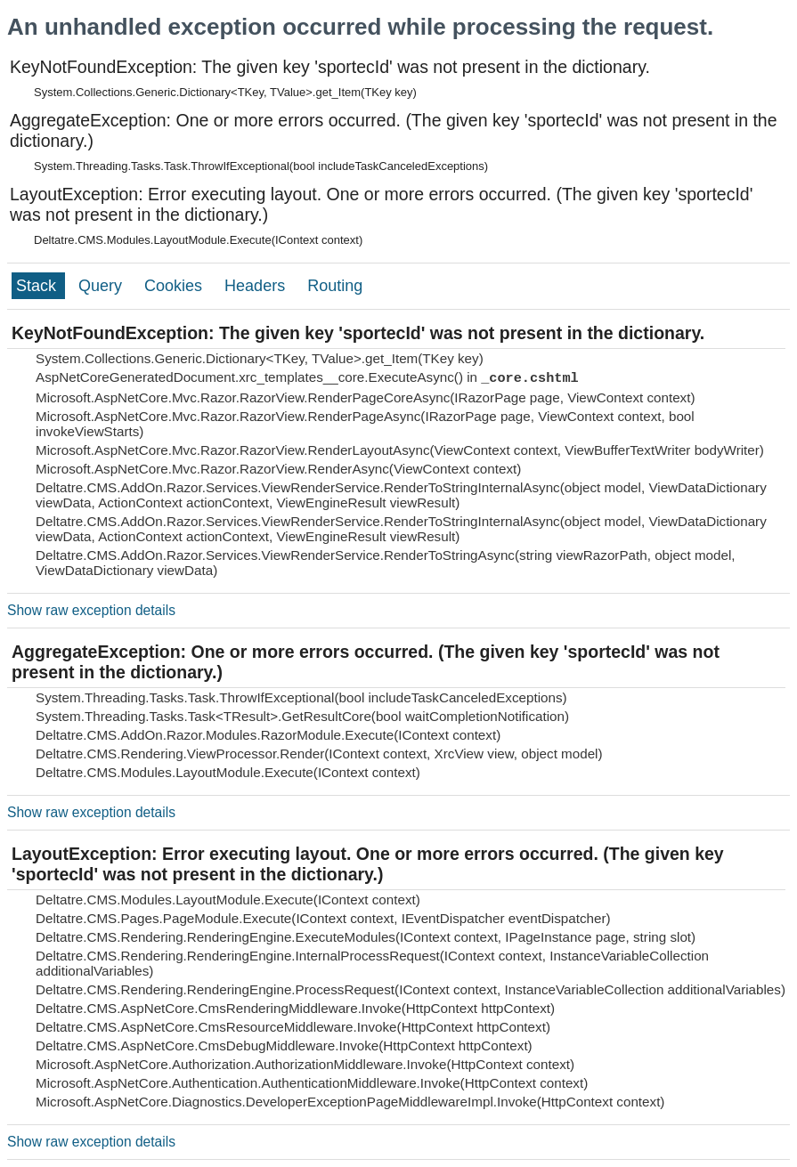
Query (102, 286)
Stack (38, 286)
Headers (256, 286)
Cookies (175, 286)
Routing (334, 286)
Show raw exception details (91, 610)
